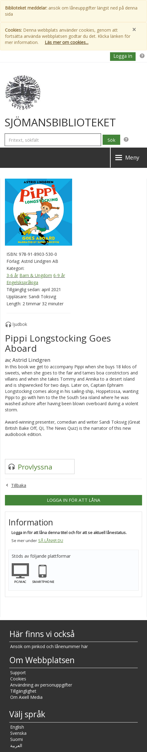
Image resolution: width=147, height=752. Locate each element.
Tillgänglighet (23, 691)
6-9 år (59, 275)
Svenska (18, 733)
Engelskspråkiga (22, 282)
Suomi (16, 739)
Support (18, 672)
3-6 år (12, 275)
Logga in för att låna (73, 500)
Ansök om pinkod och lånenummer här (49, 646)
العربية (16, 745)
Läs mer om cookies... (66, 42)
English (17, 727)
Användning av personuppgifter (41, 685)
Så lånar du (50, 540)
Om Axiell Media (26, 697)
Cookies (18, 679)
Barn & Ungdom (35, 275)
